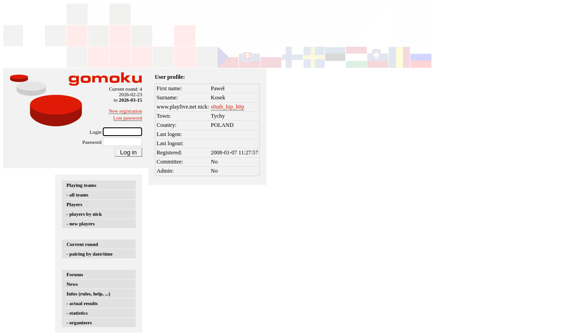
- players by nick (84, 214)
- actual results (82, 303)
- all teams (77, 194)
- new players (80, 223)
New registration (125, 111)
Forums (74, 274)
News (72, 284)
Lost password (127, 117)
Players (74, 204)
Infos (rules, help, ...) (88, 293)
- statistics (77, 313)
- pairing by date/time (89, 254)
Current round (82, 244)
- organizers (79, 322)
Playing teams (81, 185)
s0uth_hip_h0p (227, 107)
